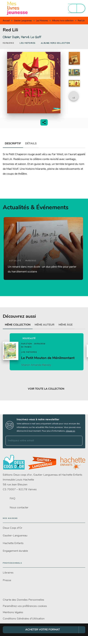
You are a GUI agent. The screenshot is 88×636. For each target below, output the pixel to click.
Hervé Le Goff (31, 37)
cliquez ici (70, 431)
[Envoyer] (78, 440)
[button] (27, 43)
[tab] (13, 143)
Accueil (6, 21)
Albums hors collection (63, 21)
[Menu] (76, 8)
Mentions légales (13, 612)
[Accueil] (17, 8)
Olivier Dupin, (12, 37)
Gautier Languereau (23, 21)
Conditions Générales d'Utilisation (24, 618)
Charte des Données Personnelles (23, 600)
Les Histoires (42, 21)
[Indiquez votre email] (40, 441)
